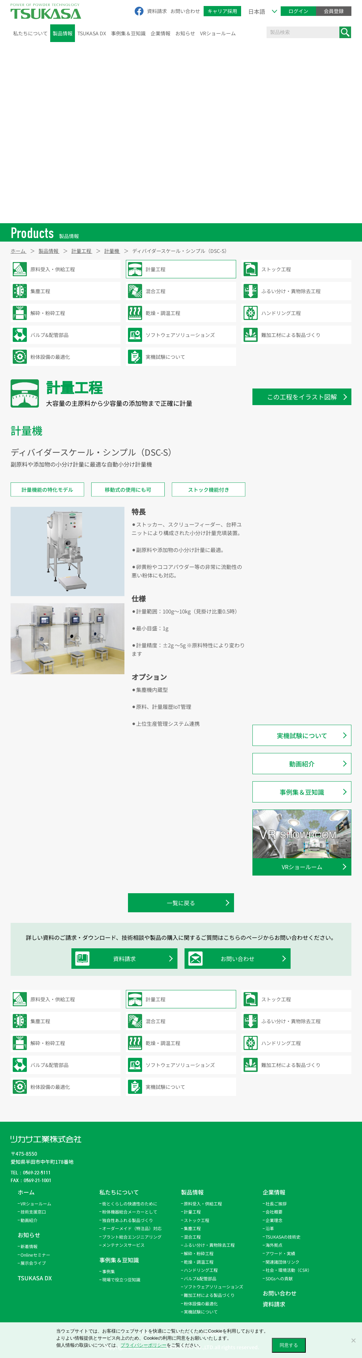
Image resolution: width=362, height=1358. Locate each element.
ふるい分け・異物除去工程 (209, 1245)
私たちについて (30, 33)
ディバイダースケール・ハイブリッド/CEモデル (306, 699)
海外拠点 (273, 1245)
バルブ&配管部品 (200, 1278)
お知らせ (185, 33)
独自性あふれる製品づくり (127, 1220)
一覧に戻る (181, 903)
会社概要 (273, 1212)
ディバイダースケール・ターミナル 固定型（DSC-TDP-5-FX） (306, 454)
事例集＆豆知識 (128, 33)
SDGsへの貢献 (279, 1278)
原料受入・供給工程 (203, 1203)
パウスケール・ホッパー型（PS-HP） (303, 632)
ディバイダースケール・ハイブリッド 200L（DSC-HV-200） (306, 543)
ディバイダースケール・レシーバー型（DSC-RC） (306, 588)
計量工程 (192, 1212)
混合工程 (192, 1237)
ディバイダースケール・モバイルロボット (306, 654)
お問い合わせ (185, 10)
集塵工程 (192, 1228)
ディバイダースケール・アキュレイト (306, 677)
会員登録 (334, 10)
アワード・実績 (280, 1253)
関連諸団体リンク (282, 1262)
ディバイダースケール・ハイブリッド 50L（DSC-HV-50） (306, 565)
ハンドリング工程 (201, 1270)
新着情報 (29, 1246)
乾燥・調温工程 (199, 1262)
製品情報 (62, 33)
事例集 (108, 1271)
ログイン (298, 10)
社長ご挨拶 (276, 1203)
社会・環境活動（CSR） (288, 1270)
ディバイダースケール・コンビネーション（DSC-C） (306, 521)
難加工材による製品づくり (209, 1295)
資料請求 (157, 10)
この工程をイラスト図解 (302, 396)
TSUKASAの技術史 (282, 1237)
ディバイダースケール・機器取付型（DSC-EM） (306, 610)
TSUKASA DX (91, 33)
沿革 (269, 1228)
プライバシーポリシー (144, 1345)
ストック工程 (196, 1220)
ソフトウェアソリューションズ (213, 1286)
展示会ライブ (33, 1263)
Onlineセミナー (35, 1255)
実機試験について (302, 735)
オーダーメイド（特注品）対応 (132, 1228)
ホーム (26, 1192)
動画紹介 (302, 763)
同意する (289, 1345)
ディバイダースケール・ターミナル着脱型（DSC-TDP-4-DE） (306, 476)
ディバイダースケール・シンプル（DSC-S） (303, 499)
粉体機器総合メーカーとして (129, 1212)
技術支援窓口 (33, 1212)
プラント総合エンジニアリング (132, 1237)
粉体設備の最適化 (201, 1303)
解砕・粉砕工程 (199, 1253)
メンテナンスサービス (123, 1245)
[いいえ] (353, 1340)
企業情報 (160, 33)
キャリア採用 (222, 10)
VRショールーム (218, 33)
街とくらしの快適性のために (129, 1203)
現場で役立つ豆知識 (121, 1279)
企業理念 (273, 1220)
